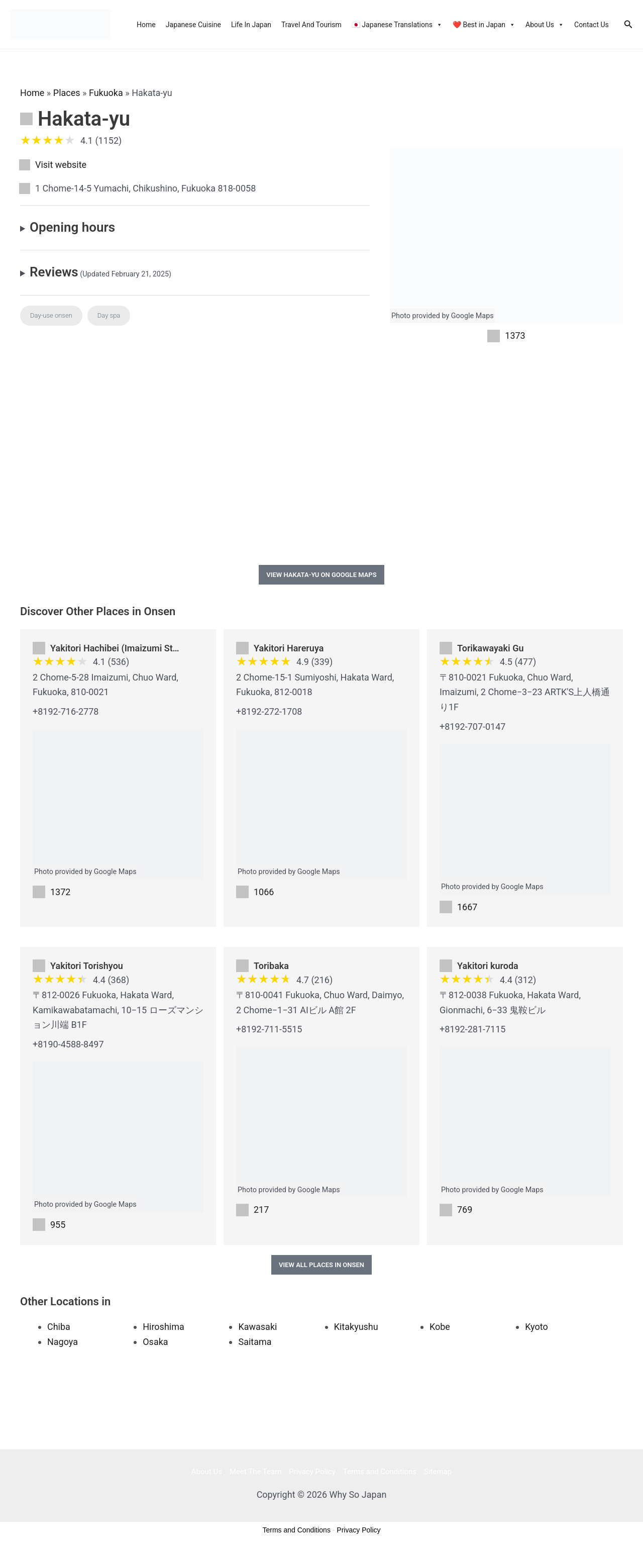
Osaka (155, 1341)
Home (146, 25)
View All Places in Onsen (321, 1265)
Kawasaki (257, 1326)
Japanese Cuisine (193, 25)
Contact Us (591, 25)
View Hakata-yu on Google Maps (321, 575)
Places (66, 92)
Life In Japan (251, 25)
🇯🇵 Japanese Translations (397, 25)
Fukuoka (106, 92)
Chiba (58, 1326)
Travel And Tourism (311, 25)
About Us (544, 25)
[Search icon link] (628, 24)
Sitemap (438, 1471)
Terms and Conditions (379, 1471)
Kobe (440, 1326)
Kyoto (536, 1326)
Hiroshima (163, 1326)
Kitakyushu (356, 1326)
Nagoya (62, 1341)
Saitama (254, 1341)
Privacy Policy (312, 1471)
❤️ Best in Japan (484, 25)
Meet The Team (255, 1471)
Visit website (60, 164)
